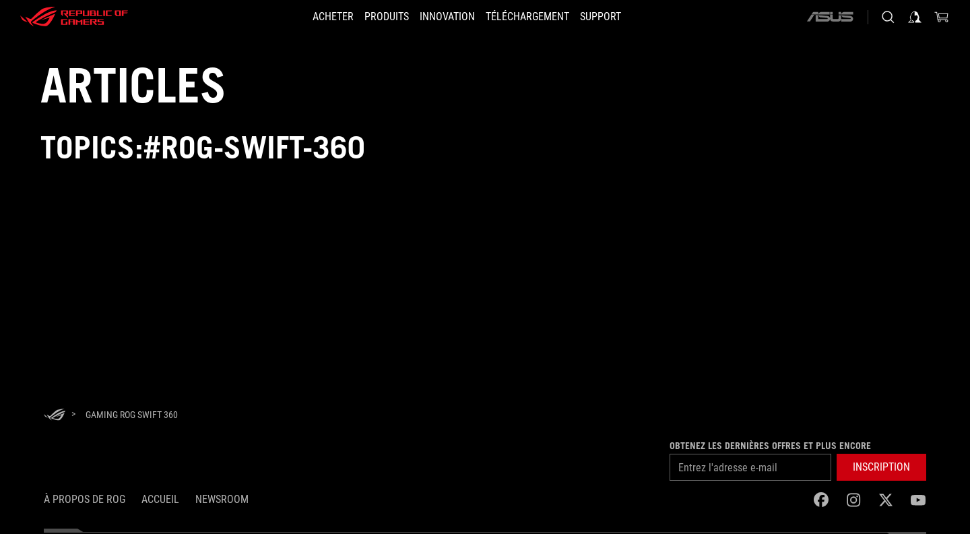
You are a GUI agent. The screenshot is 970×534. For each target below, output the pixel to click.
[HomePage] (54, 416)
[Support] (616, 17)
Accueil (160, 499)
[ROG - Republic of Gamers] (74, 17)
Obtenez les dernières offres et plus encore (770, 445)
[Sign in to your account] (915, 17)
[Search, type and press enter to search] (888, 17)
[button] (378, 17)
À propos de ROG (84, 499)
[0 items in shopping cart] (942, 17)
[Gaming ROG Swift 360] (132, 414)
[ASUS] (830, 17)
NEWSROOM (222, 499)
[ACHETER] (316, 17)
